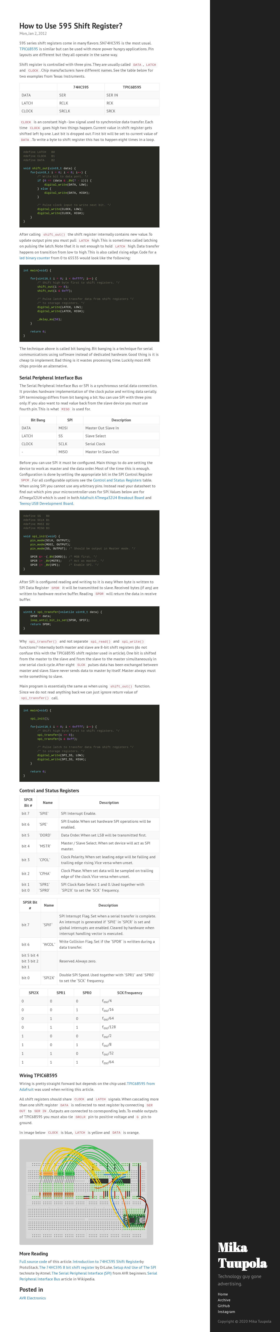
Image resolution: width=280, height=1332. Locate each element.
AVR (22, 1298)
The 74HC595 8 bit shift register (66, 1267)
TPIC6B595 (28, 48)
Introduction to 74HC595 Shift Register (106, 1261)
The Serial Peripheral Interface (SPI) (82, 1273)
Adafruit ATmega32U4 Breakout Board (112, 497)
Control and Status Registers (117, 480)
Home (223, 1294)
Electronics (36, 1298)
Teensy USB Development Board (46, 503)
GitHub (224, 1305)
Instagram (226, 1311)
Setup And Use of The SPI (134, 1267)
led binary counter (34, 257)
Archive (224, 1299)
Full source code (33, 1261)
